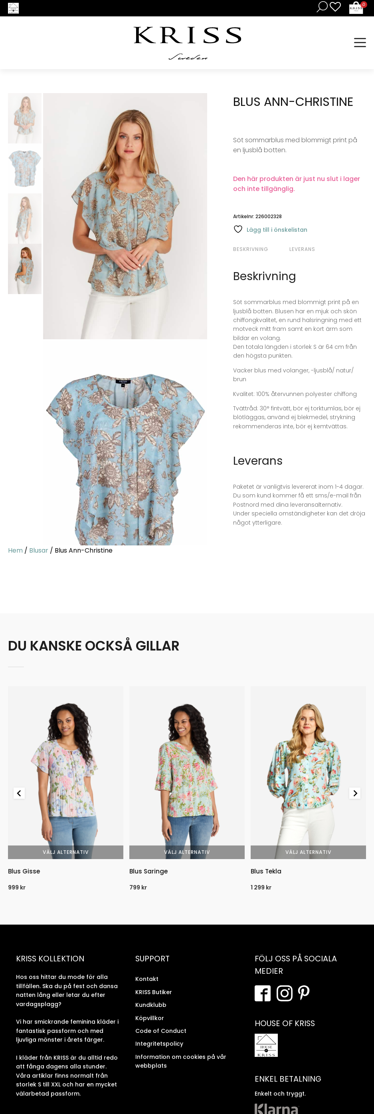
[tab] (260, 249)
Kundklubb (150, 1005)
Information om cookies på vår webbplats (180, 1061)
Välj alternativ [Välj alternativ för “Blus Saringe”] (187, 852)
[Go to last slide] (19, 793)
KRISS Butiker (153, 992)
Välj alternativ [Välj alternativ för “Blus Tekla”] (308, 852)
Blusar (38, 550)
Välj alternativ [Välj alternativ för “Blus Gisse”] (66, 852)
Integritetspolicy (159, 1044)
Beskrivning (250, 249)
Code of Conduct (160, 1031)
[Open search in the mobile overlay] (321, 6)
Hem (15, 550)
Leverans (302, 249)
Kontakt (146, 979)
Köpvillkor (149, 1018)
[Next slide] (354, 793)
